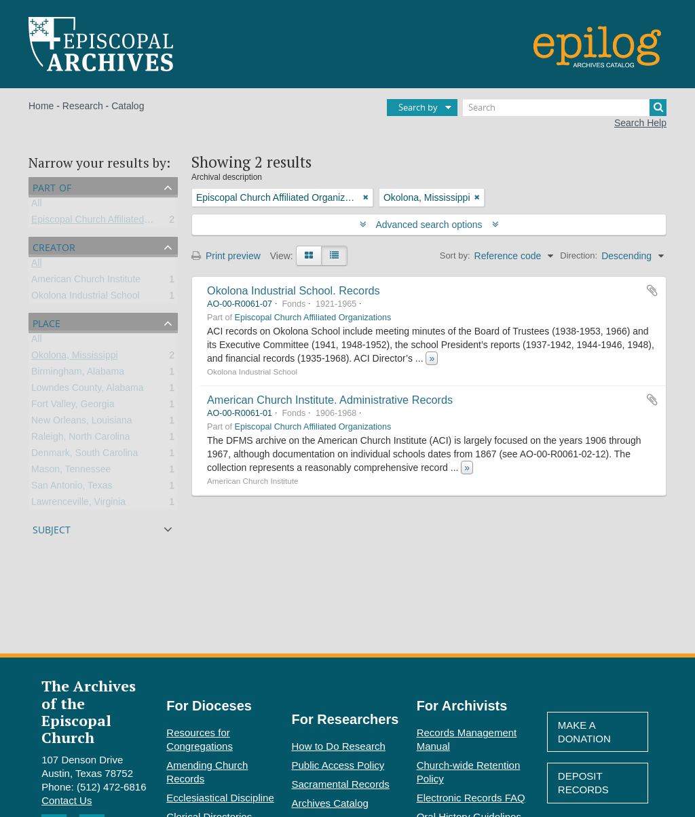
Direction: (578, 255)
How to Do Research (339, 746)
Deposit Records (583, 782)
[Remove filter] (366, 197)
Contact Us (66, 800)
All (36, 205)
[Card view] (309, 256)
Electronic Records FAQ (471, 797)
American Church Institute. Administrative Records (330, 400)
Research (82, 105)
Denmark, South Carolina (84, 455)
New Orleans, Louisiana (81, 422)
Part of (52, 186)
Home (41, 105)
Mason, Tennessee (71, 471)
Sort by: (455, 255)
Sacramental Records (341, 784)
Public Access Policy (338, 765)
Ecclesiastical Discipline (220, 797)
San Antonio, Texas (72, 487)
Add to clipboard (652, 290)
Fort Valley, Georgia (72, 406)
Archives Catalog (330, 803)
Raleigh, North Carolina (80, 439)
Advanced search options (429, 224)
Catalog (127, 105)
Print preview (226, 255)
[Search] (564, 107)
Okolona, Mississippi (74, 357)
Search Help (640, 122)
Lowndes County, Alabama (87, 390)
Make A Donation (584, 731)
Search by (418, 107)
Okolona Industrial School (85, 297)
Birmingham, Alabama (77, 373)
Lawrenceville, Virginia (78, 504)
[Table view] (334, 256)
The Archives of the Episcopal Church (88, 711)
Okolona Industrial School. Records (293, 290)
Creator (54, 246)
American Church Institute (85, 281)
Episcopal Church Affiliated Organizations (118, 221)
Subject (52, 528)
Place (46, 322)
